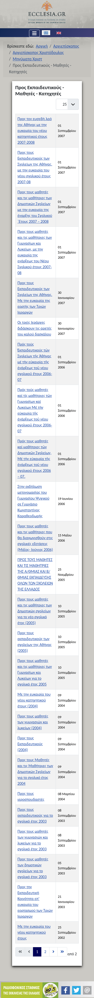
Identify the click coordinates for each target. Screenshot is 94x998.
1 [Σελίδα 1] (37, 951)
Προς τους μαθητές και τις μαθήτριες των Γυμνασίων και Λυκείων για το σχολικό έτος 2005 (34, 672)
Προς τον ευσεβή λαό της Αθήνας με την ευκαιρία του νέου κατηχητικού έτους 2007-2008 (34, 130)
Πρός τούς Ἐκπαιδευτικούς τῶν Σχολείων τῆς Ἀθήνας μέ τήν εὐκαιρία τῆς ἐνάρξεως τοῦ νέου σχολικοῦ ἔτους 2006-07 (34, 362)
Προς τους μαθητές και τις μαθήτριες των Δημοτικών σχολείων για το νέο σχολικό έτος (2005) (34, 611)
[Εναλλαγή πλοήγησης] (34, 33)
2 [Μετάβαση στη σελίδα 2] (45, 951)
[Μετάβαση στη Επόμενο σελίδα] (53, 951)
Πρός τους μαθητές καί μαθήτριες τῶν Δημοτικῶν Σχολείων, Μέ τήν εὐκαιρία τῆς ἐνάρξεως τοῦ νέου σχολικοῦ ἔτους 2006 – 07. (34, 459)
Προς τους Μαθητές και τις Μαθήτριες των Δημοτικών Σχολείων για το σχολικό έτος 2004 (35, 772)
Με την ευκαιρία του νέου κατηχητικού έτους (33, 932)
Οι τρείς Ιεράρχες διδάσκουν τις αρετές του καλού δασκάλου (34, 328)
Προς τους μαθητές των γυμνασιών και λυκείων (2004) (32, 722)
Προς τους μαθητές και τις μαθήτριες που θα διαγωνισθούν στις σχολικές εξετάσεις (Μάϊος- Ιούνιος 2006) (35, 538)
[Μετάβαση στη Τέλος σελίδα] (62, 951)
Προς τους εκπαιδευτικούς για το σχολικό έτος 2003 (35, 815)
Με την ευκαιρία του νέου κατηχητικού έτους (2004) (33, 700)
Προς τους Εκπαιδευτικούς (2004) (30, 744)
